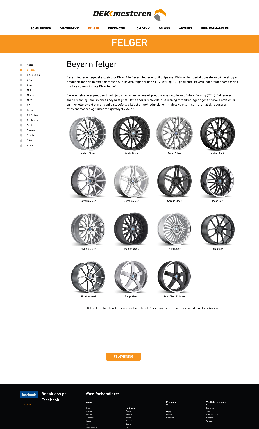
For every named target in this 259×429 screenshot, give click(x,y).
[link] (129, 44)
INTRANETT (26, 404)
